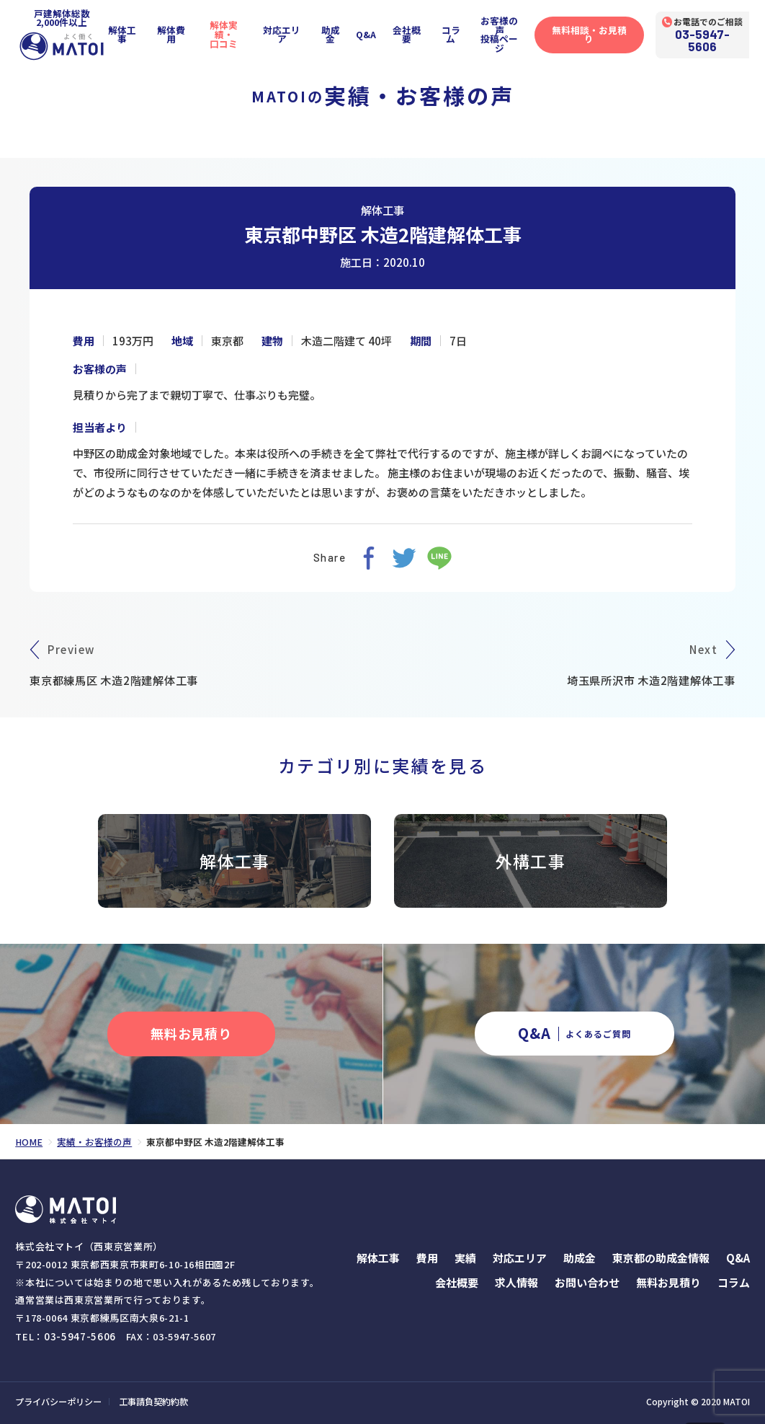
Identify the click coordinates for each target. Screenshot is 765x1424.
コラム (461, 32)
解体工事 (128, 32)
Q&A (376, 32)
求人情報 (516, 1281)
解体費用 (178, 32)
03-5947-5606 (717, 37)
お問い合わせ (587, 1281)
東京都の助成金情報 (661, 1257)
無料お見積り (668, 1281)
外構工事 (530, 860)
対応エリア (290, 32)
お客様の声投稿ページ (511, 31)
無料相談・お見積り (602, 32)
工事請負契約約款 (153, 1400)
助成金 (340, 32)
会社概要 (417, 32)
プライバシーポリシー (58, 1400)
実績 (465, 1257)
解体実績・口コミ (231, 31)
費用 (427, 1257)
